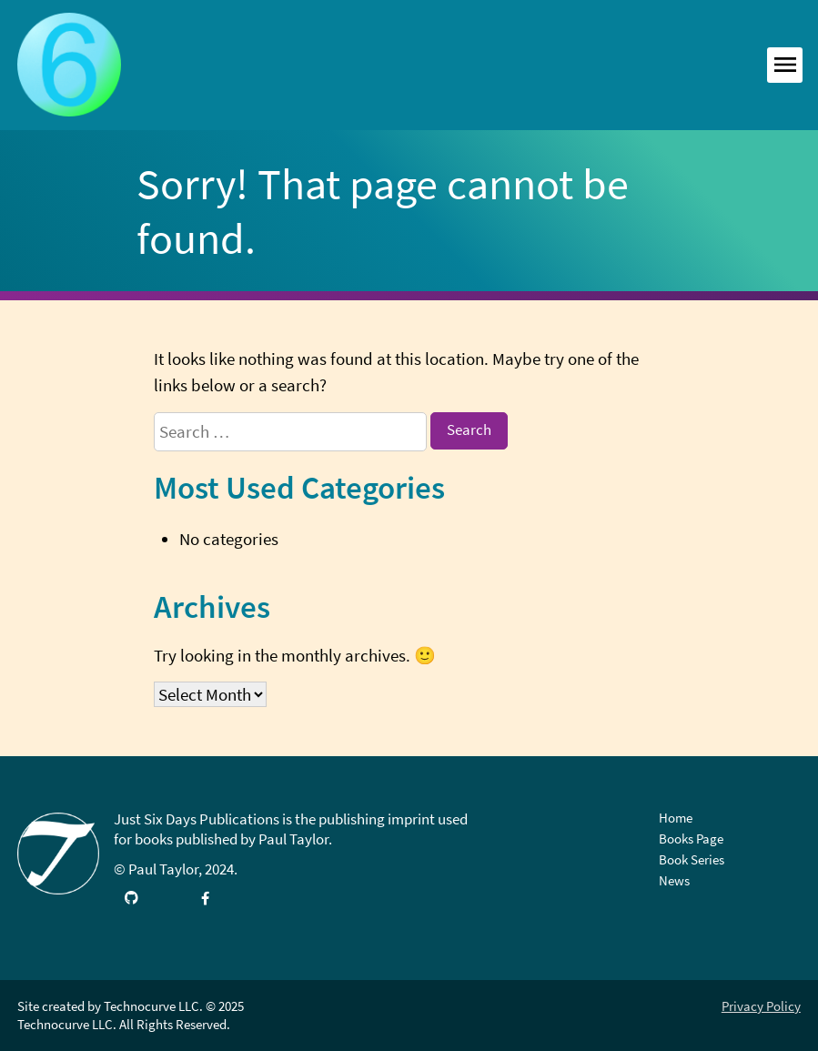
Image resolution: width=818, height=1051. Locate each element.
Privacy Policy (761, 1006)
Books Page (691, 838)
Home (675, 817)
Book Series (691, 859)
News (674, 880)
